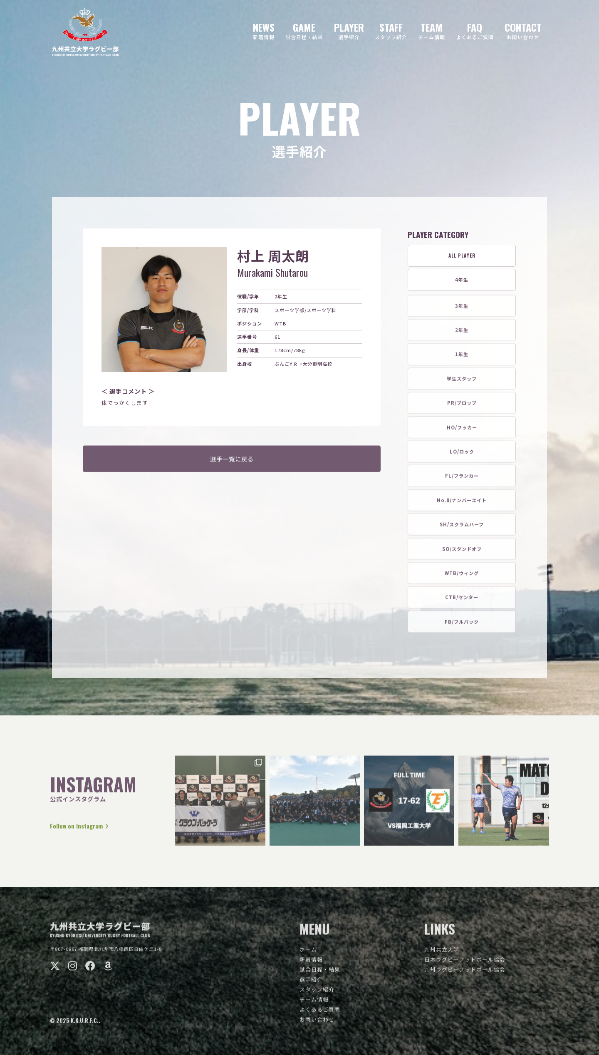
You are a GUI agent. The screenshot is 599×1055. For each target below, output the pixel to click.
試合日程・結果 (320, 973)
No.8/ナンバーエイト (462, 504)
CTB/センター (461, 601)
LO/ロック (462, 455)
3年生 (461, 309)
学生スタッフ (462, 382)
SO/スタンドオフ (462, 552)
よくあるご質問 (320, 1013)
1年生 (461, 358)
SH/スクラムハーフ (462, 528)
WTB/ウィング (462, 576)
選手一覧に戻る (232, 463)
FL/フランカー (462, 479)
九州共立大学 (441, 953)
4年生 (461, 280)
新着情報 (311, 963)
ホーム (308, 953)
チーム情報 (314, 1003)
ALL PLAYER (461, 256)
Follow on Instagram (85, 830)
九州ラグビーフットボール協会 (464, 973)
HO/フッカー (462, 431)
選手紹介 (311, 983)
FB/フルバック (462, 625)
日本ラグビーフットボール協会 (464, 963)
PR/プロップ (462, 406)
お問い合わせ (317, 1023)
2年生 (461, 333)
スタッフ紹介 (317, 993)
